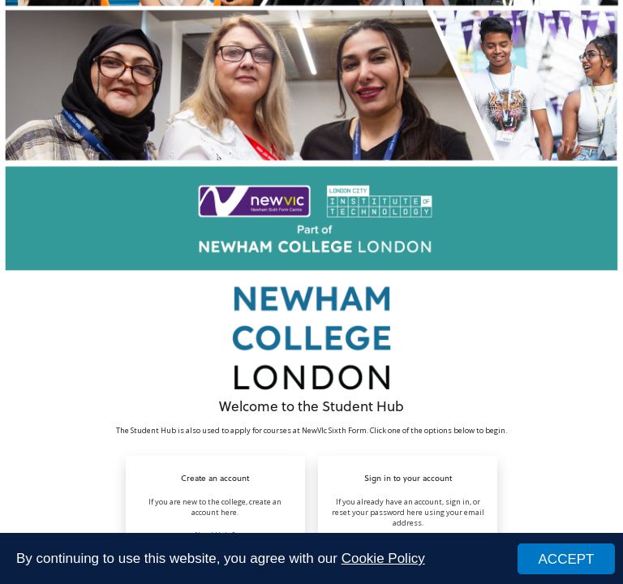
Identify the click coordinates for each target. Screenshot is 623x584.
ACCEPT (567, 559)
